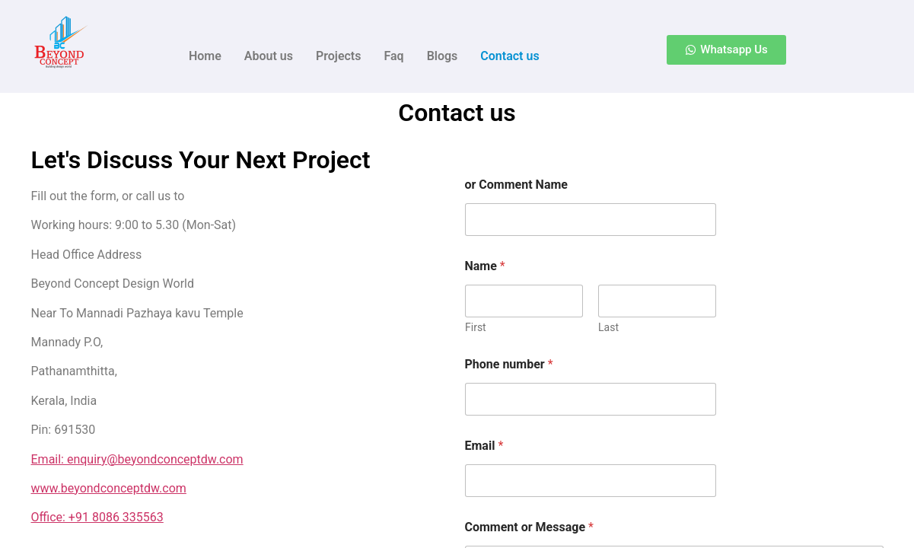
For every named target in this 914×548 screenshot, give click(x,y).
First (475, 327)
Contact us (509, 56)
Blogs (442, 56)
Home (205, 56)
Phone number (509, 364)
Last (608, 327)
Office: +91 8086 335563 (97, 517)
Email (484, 445)
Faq (393, 56)
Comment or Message (529, 527)
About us (268, 56)
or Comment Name (516, 184)
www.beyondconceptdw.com (108, 488)
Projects (338, 56)
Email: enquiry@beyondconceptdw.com (137, 459)
